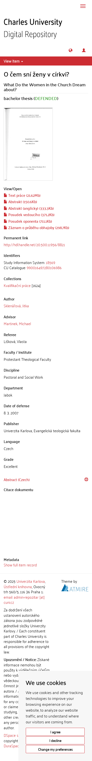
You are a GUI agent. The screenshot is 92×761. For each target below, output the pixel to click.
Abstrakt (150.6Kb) (20, 201)
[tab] (46, 265)
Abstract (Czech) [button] (17, 479)
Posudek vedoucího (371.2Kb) (29, 214)
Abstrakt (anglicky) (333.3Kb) (29, 208)
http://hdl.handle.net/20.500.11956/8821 (34, 244)
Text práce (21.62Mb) (22, 195)
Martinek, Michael (17, 323)
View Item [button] (13, 60)
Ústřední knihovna (18, 586)
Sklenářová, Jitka (16, 305)
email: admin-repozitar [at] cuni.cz (24, 600)
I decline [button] (55, 740)
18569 (50, 262)
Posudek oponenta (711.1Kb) (28, 221)
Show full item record (20, 564)
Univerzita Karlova (30, 581)
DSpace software (17, 735)
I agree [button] (55, 732)
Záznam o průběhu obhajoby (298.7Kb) (36, 227)
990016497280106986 (44, 267)
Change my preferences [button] (55, 749)
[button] (70, 50)
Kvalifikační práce (17, 285)
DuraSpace (12, 745)
